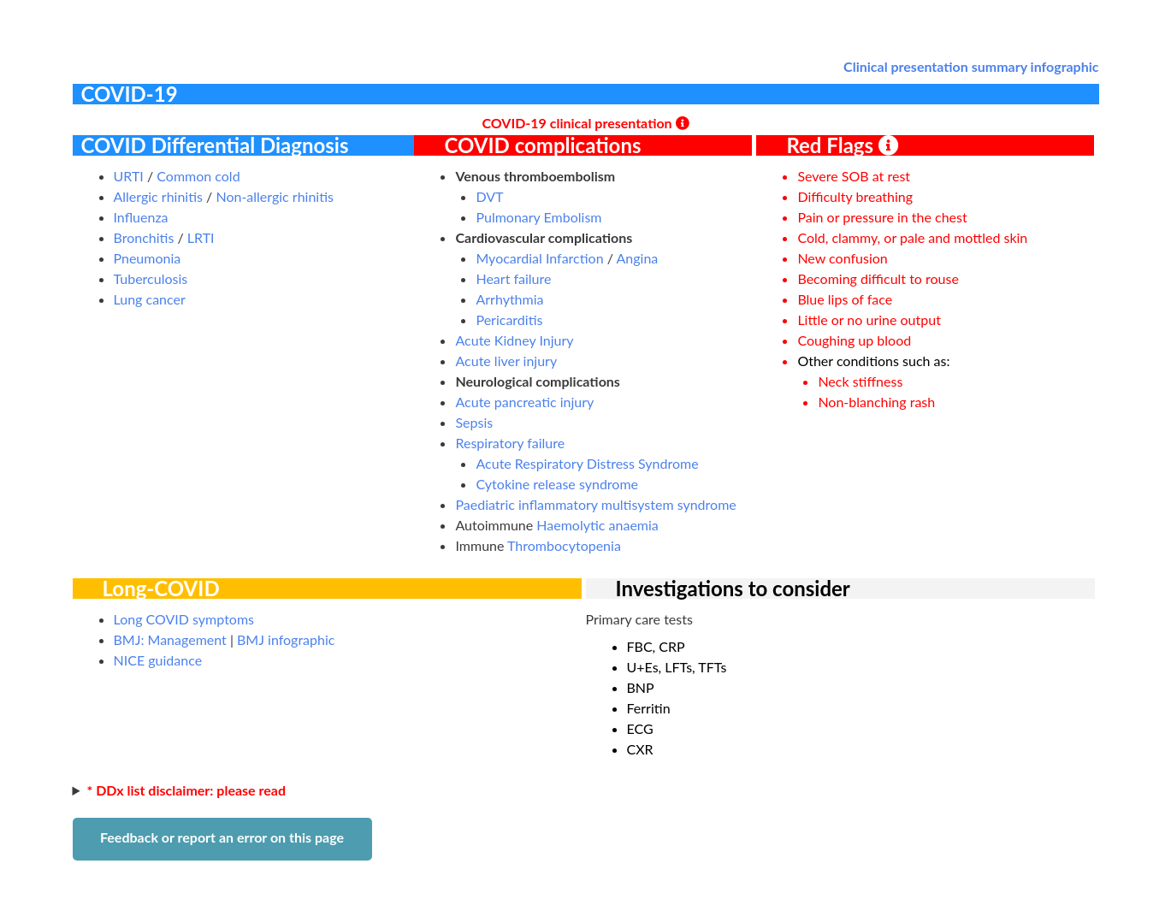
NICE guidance (158, 660)
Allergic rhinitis (158, 196)
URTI (129, 176)
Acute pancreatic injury (524, 401)
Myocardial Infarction (539, 258)
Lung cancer (150, 299)
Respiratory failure (510, 443)
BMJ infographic (285, 639)
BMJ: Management (170, 639)
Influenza (141, 217)
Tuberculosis (151, 278)
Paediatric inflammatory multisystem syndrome (595, 504)
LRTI (201, 237)
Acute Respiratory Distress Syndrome (587, 463)
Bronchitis (144, 237)
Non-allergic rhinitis (275, 196)
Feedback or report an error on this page (222, 837)
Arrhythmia (509, 299)
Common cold (198, 176)
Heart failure (513, 278)
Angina (638, 258)
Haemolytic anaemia (597, 525)
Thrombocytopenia (564, 545)
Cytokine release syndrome (557, 484)
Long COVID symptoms (184, 619)
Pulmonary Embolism (538, 217)
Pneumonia (147, 258)
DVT (489, 196)
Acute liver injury (506, 360)
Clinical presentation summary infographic (970, 66)
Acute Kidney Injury (514, 340)
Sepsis (474, 422)
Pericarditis (509, 319)
